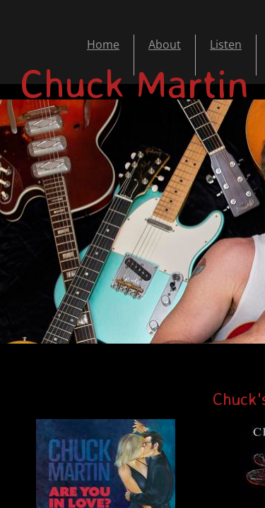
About (164, 44)
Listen (226, 44)
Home (103, 44)
